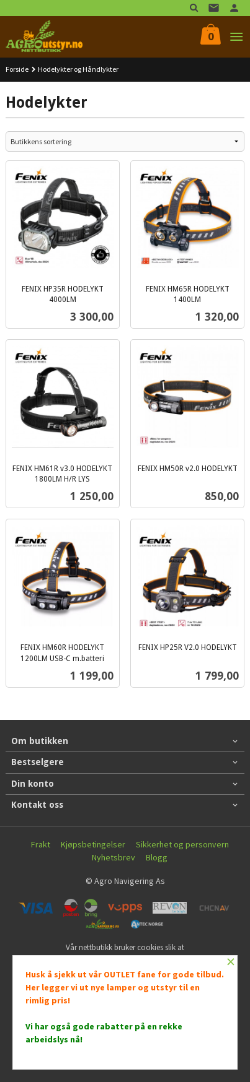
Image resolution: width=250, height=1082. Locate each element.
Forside (17, 69)
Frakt (40, 844)
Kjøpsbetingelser (93, 844)
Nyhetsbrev (113, 857)
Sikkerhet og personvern (182, 844)
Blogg (156, 857)
